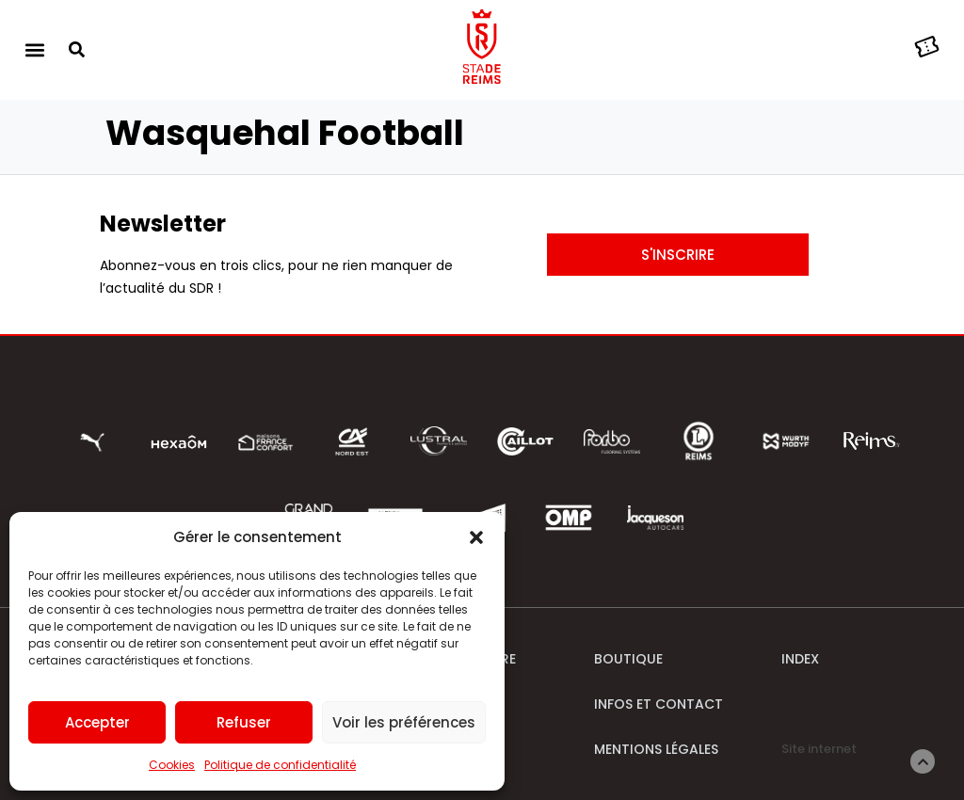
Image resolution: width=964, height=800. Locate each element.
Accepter (97, 722)
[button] (476, 537)
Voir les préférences (403, 722)
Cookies (172, 765)
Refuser (244, 722)
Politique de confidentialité (280, 765)
